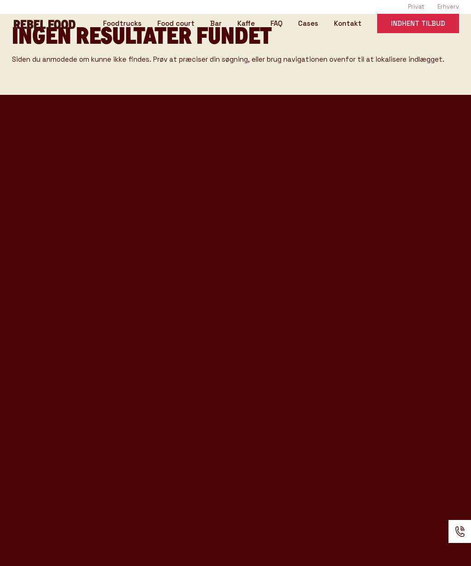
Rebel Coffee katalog (56, 304)
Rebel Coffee (245, 154)
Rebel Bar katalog (49, 318)
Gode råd (236, 263)
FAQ (276, 25)
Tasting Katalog (45, 290)
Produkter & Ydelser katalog (71, 332)
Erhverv (448, 7)
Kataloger (237, 279)
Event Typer (243, 217)
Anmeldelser (244, 372)
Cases (308, 25)
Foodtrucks (122, 25)
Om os (228, 325)
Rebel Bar (237, 170)
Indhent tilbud (418, 24)
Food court (176, 25)
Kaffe (246, 25)
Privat (416, 7)
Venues (232, 232)
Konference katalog (54, 347)
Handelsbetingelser (262, 387)
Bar (216, 25)
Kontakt (348, 25)
